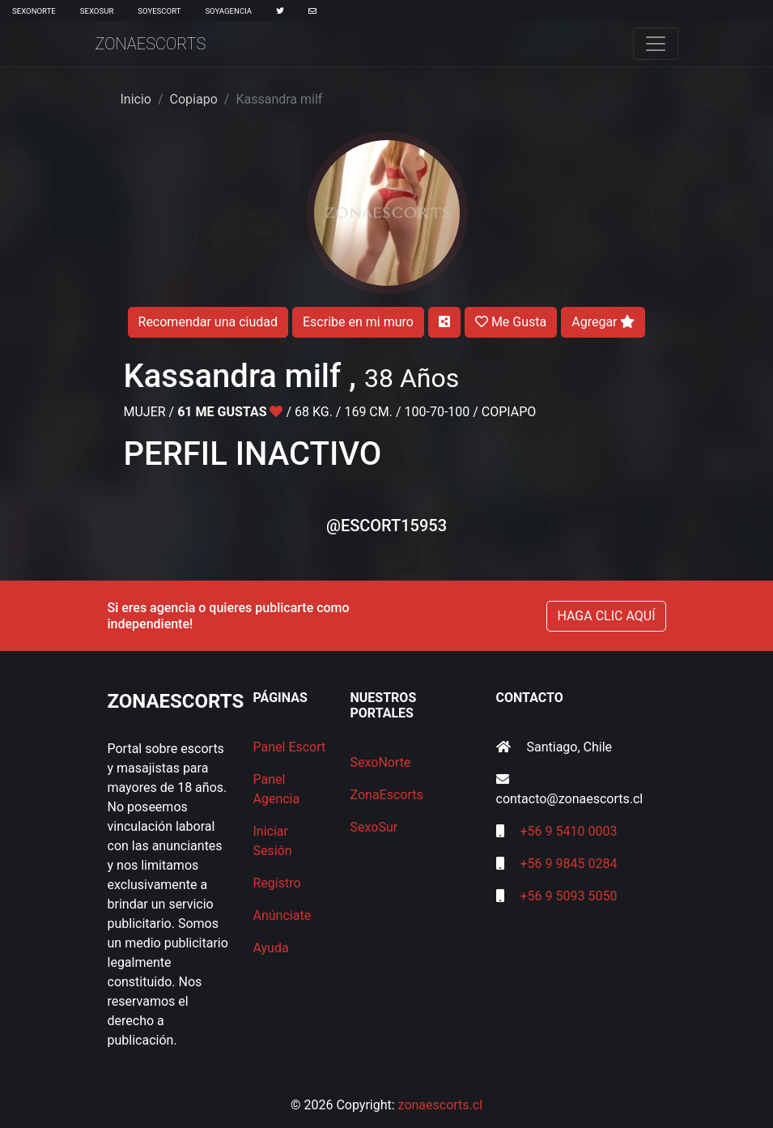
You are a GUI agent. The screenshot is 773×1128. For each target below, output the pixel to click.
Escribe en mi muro (358, 322)
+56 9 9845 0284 (568, 863)
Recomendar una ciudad (208, 322)
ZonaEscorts (151, 43)
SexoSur (96, 10)
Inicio (136, 99)
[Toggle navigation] (655, 44)
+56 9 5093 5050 (568, 896)
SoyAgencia (228, 10)
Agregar (603, 322)
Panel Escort (289, 747)
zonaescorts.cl (440, 1105)
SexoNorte (34, 10)
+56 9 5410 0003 (568, 831)
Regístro (277, 883)
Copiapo (194, 99)
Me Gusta (510, 322)
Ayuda (271, 948)
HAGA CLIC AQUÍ (606, 616)
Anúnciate (282, 915)
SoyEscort (159, 10)
